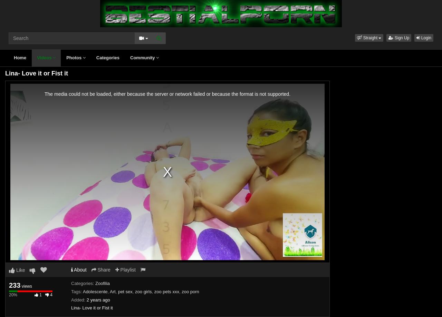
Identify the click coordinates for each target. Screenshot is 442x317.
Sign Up (398, 37)
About (79, 270)
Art (113, 291)
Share (101, 270)
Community (144, 57)
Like (17, 270)
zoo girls (143, 291)
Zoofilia (102, 283)
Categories (107, 57)
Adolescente (95, 291)
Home (20, 57)
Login (423, 37)
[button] (369, 38)
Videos (46, 57)
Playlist (125, 270)
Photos (76, 57)
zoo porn (190, 291)
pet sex (125, 291)
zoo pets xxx (166, 291)
